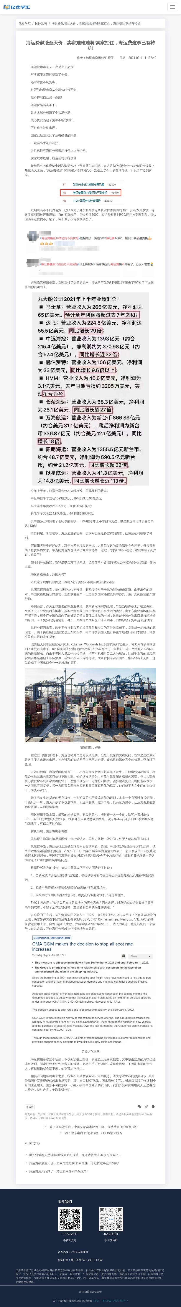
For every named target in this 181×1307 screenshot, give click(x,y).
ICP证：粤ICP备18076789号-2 (110, 1300)
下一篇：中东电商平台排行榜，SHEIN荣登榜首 (90, 1133)
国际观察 (41, 23)
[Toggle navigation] (172, 7)
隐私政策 (96, 1291)
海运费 (30, 1107)
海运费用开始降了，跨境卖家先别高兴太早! (58, 1171)
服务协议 (84, 1291)
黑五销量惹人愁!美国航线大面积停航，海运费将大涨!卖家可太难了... (75, 1155)
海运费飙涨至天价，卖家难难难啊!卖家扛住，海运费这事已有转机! (74, 1163)
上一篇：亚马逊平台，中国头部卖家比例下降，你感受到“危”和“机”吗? (91, 1127)
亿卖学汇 (25, 23)
